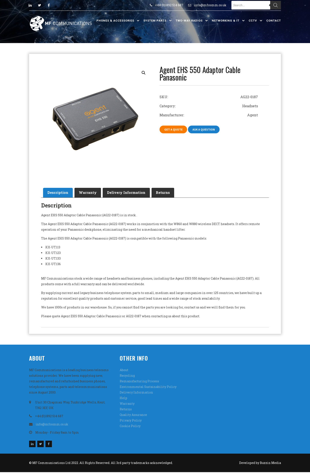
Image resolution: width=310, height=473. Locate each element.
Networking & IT (225, 20)
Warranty (91, 193)
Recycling (127, 376)
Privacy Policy (131, 421)
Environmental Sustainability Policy (148, 388)
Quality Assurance (133, 416)
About (124, 371)
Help (123, 399)
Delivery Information (132, 193)
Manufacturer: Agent (209, 115)
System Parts (154, 20)
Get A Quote (174, 130)
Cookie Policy (130, 427)
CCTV (253, 20)
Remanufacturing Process (139, 382)
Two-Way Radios (189, 20)
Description (59, 193)
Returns (171, 193)
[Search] (275, 5)
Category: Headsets (209, 106)
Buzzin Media (270, 464)
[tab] (59, 193)
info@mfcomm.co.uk (210, 5)
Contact (273, 20)
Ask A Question (206, 130)
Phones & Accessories (115, 20)
